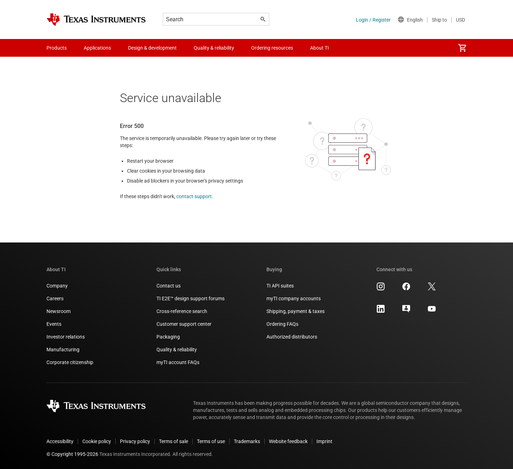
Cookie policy (96, 441)
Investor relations (65, 337)
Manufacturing (62, 349)
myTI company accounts (293, 298)
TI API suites (280, 286)
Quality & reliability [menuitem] (214, 48)
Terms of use (211, 441)
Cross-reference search (181, 311)
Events (53, 324)
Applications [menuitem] (97, 48)
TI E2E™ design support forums (190, 298)
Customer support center (183, 324)
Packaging (168, 337)
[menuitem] (462, 48)
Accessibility (59, 441)
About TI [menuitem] (319, 48)
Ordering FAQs (282, 324)
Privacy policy (135, 441)
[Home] (96, 19)
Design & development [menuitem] (152, 48)
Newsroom (58, 311)
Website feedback (288, 441)
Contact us (168, 286)
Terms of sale (173, 441)
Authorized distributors (291, 337)
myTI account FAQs (177, 362)
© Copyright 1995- (72, 454)
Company (57, 286)
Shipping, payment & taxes (295, 311)
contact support (194, 196)
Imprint (324, 441)
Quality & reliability (176, 349)
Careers (55, 298)
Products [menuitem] (56, 48)
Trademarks (247, 441)
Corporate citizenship (69, 362)
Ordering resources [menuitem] (272, 48)
